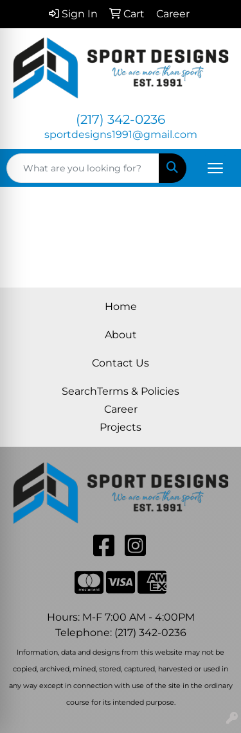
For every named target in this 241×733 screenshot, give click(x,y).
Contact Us (120, 363)
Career (121, 409)
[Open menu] (215, 168)
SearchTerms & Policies (120, 391)
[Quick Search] (82, 168)
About (121, 335)
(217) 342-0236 (120, 119)
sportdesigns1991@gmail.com (120, 134)
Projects (120, 427)
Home (121, 306)
